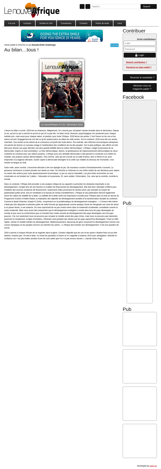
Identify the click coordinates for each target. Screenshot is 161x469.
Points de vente (102, 23)
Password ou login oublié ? (138, 67)
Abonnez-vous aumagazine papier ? (142, 87)
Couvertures (66, 23)
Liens (119, 23)
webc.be (153, 466)
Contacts (83, 23)
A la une (11, 23)
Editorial (114, 45)
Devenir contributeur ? (136, 62)
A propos (27, 23)
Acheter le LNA (46, 23)
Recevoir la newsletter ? (142, 77)
